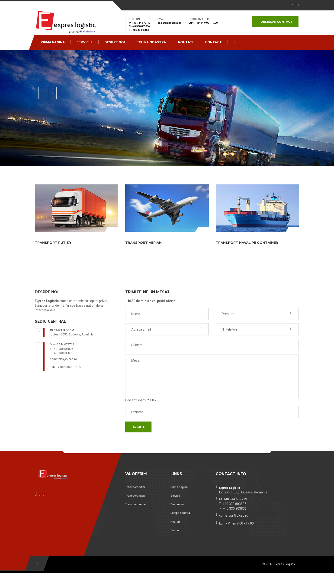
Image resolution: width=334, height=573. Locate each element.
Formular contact (275, 21)
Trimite (138, 427)
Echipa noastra (151, 42)
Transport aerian (136, 504)
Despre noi (114, 42)
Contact (175, 530)
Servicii (85, 42)
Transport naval (135, 495)
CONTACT (213, 42)
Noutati (185, 42)
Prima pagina (53, 42)
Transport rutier (135, 487)
